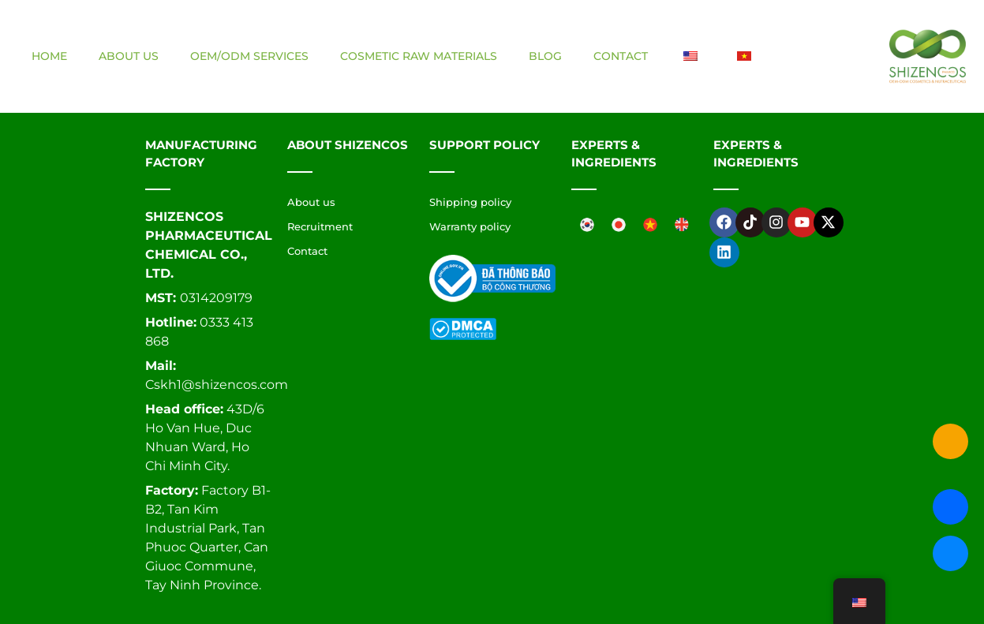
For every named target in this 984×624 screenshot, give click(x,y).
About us (129, 56)
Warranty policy (470, 226)
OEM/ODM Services (249, 56)
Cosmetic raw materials (418, 56)
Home (49, 56)
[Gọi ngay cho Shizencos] (950, 441)
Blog (545, 56)
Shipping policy (470, 202)
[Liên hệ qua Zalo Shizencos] (950, 507)
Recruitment (320, 226)
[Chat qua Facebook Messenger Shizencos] (950, 553)
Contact (620, 56)
